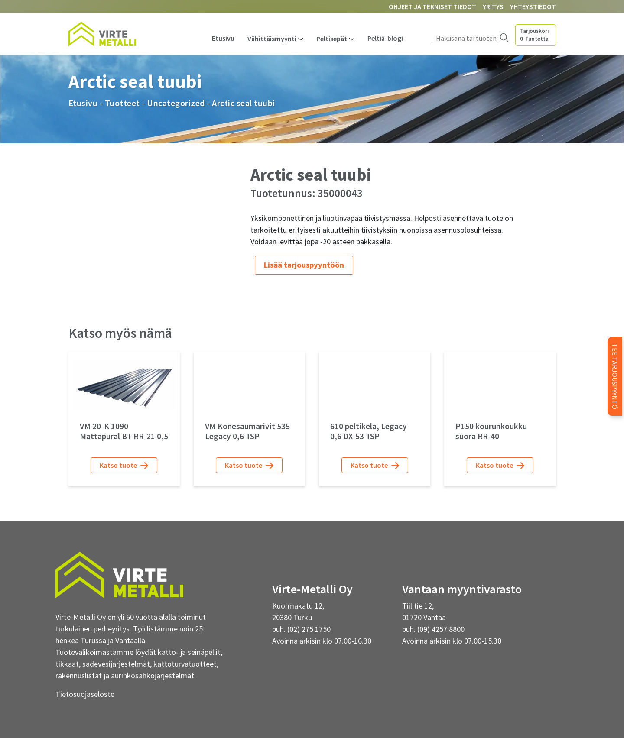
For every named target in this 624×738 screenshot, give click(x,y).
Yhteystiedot (533, 6)
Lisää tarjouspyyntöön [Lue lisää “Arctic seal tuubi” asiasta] (304, 265)
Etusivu (223, 38)
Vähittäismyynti (271, 38)
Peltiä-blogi (385, 38)
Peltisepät (331, 38)
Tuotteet (122, 102)
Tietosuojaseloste (84, 694)
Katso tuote (124, 465)
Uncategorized (176, 102)
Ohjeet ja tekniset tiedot (432, 6)
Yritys (493, 6)
